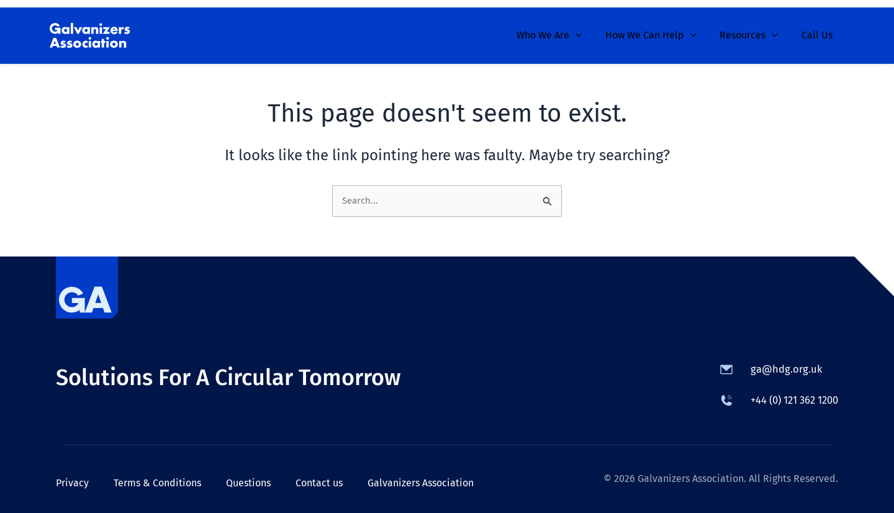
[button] (588, 28)
